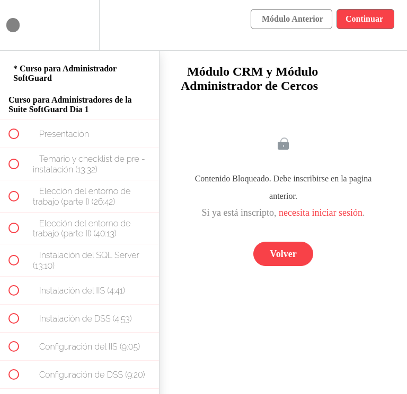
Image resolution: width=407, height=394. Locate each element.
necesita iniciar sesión (320, 212)
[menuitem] (79, 25)
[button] (19, 25)
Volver (283, 254)
